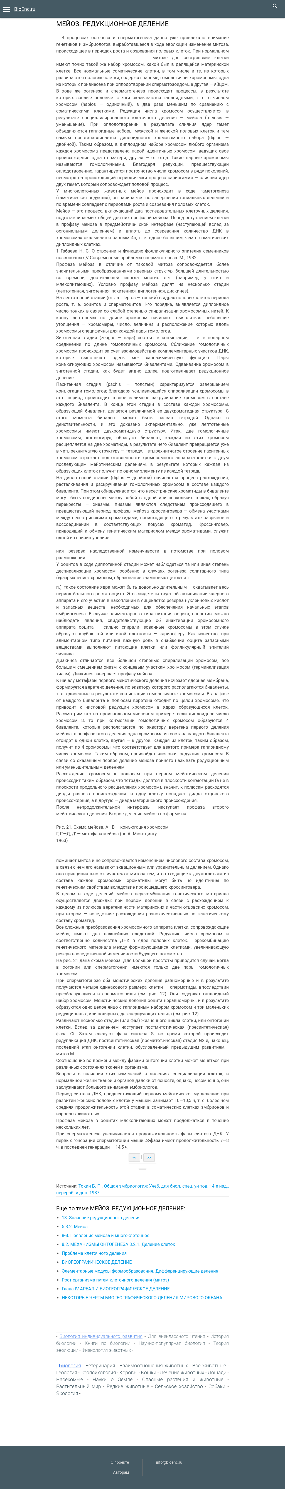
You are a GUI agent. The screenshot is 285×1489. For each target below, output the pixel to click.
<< (134, 1157)
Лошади (217, 1372)
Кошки (148, 1372)
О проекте (120, 1462)
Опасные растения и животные (182, 1379)
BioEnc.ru (24, 9)
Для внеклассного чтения (176, 1336)
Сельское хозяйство (179, 1386)
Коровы (128, 1372)
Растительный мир (78, 1386)
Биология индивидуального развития (101, 1336)
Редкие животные (128, 1386)
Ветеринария (100, 1365)
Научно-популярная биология (172, 1343)
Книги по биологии (107, 1343)
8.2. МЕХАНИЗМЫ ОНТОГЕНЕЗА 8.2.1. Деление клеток (118, 1244)
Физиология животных (106, 1350)
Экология (67, 1393)
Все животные (209, 1365)
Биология (70, 1365)
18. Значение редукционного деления (101, 1217)
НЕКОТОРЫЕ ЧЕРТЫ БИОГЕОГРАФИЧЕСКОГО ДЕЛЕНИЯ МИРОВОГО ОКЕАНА (142, 1297)
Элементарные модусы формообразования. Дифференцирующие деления (140, 1271)
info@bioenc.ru (169, 1462)
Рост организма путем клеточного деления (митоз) (115, 1280)
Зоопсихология (98, 1372)
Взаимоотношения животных (153, 1365)
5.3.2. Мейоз (75, 1226)
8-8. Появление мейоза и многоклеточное (105, 1235)
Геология (66, 1372)
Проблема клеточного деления (94, 1253)
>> (149, 1157)
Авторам (121, 1472)
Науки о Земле (113, 1379)
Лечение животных (182, 1372)
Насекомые (69, 1379)
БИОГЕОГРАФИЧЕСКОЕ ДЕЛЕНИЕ (97, 1262)
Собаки (216, 1386)
